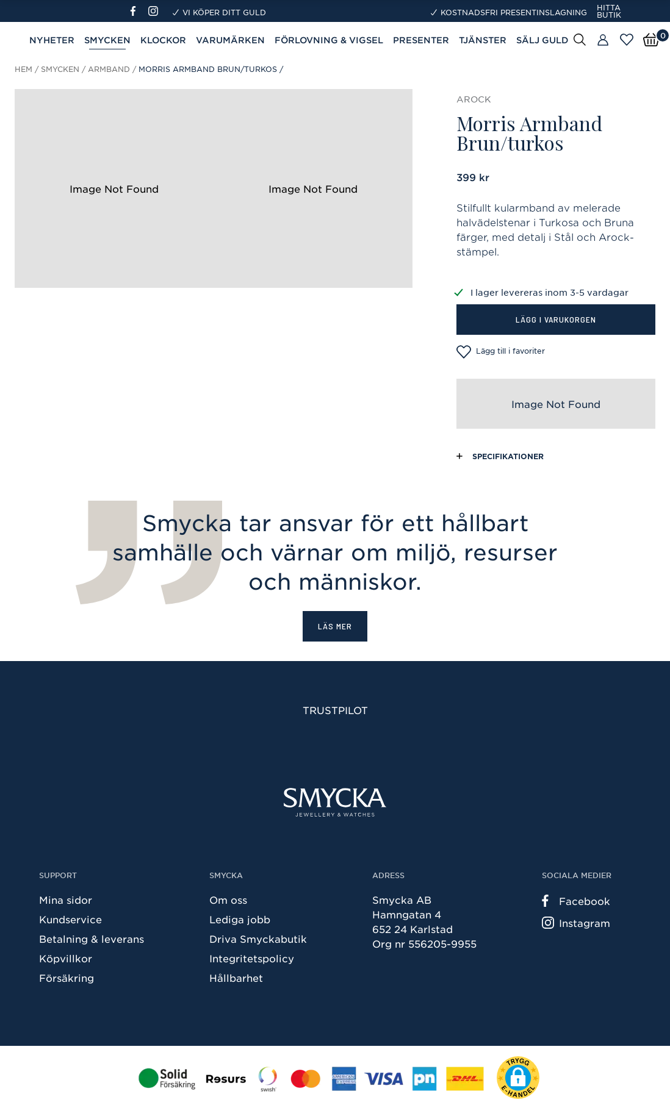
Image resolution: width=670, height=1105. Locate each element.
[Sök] (580, 39)
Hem (23, 69)
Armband (109, 69)
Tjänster (482, 40)
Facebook (576, 901)
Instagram (576, 923)
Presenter (421, 40)
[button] (518, 1077)
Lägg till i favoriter (500, 352)
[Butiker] (603, 40)
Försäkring (66, 977)
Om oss (228, 899)
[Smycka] (335, 802)
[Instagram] (155, 11)
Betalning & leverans (91, 938)
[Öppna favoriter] (626, 39)
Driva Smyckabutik (258, 938)
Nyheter (51, 40)
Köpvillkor (65, 958)
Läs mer (335, 626)
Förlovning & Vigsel (329, 40)
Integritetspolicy (251, 958)
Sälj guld (542, 40)
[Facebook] (138, 11)
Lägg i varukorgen (556, 319)
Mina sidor (65, 899)
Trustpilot (335, 710)
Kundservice (70, 919)
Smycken (107, 40)
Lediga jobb (239, 919)
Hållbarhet (236, 977)
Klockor (163, 40)
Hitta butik (609, 11)
